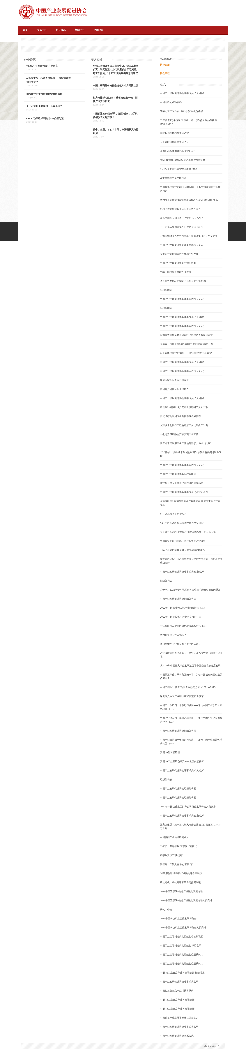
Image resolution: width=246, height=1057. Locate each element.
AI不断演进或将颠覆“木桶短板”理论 (178, 169)
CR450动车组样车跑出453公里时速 (45, 118)
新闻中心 (79, 29)
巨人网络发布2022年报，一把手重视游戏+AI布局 (186, 353)
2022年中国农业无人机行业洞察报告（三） (183, 607)
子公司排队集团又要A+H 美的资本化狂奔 (182, 226)
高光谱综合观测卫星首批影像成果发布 (180, 416)
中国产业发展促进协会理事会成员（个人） (183, 244)
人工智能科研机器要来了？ (174, 142)
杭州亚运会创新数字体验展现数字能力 (180, 208)
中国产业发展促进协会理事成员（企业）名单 (184, 492)
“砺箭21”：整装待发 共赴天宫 (42, 65)
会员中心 (42, 29)
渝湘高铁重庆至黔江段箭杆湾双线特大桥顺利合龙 (186, 335)
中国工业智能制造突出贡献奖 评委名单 (180, 945)
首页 (25, 29)
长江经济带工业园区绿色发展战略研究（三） (184, 625)
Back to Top (210, 1046)
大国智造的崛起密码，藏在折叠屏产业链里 (183, 540)
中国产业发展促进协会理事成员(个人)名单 (182, 93)
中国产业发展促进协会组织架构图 (178, 263)
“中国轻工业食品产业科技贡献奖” (177, 999)
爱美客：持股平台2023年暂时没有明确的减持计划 (186, 344)
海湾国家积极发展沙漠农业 (174, 380)
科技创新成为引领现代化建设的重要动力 (181, 483)
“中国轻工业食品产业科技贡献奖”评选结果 (182, 972)
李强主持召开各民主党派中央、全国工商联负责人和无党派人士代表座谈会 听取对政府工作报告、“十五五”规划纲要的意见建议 (115, 69)
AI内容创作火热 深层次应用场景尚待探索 (181, 522)
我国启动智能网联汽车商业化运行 (178, 151)
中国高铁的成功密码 (171, 102)
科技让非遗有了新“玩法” (173, 513)
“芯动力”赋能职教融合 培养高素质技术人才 (182, 160)
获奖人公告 (166, 909)
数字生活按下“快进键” (171, 855)
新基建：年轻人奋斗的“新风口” (176, 864)
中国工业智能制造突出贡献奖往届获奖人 (181, 954)
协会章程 (165, 73)
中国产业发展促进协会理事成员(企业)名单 (182, 571)
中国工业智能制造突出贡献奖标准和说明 (181, 936)
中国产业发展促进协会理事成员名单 (179, 981)
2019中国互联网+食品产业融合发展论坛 (181, 891)
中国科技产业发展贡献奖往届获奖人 (179, 1017)
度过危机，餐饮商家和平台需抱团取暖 (180, 882)
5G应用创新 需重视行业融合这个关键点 (181, 873)
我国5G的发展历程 (170, 752)
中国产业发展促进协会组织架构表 (178, 474)
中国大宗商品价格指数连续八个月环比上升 (115, 85)
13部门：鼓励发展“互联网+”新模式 (178, 846)
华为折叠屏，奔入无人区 (173, 634)
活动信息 (98, 29)
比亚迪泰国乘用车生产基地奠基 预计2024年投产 (186, 443)
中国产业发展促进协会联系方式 (177, 1035)
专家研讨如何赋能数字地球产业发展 (179, 254)
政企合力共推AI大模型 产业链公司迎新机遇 (183, 281)
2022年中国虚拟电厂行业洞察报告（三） (182, 616)
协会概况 (61, 29)
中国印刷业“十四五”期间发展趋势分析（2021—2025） (189, 687)
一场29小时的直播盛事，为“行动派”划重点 (182, 550)
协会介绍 (165, 64)
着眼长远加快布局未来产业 (174, 133)
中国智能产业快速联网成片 (174, 837)
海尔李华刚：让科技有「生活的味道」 (180, 643)
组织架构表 (166, 290)
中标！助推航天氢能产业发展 (175, 272)
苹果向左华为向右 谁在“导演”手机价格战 (181, 111)
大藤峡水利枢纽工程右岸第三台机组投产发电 (184, 425)
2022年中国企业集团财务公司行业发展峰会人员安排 (188, 806)
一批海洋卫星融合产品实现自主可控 (179, 434)
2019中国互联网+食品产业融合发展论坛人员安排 (186, 900)
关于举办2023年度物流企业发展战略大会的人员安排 (188, 531)
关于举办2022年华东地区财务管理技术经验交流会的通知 (190, 589)
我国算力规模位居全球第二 (174, 389)
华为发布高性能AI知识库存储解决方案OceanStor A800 (189, 199)
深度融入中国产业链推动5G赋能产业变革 (182, 696)
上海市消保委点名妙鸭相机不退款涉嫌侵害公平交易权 (188, 235)
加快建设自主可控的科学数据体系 (44, 94)
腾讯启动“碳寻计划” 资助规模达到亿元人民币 (184, 407)
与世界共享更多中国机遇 (173, 178)
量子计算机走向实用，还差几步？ (44, 106)
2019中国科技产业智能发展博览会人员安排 (183, 927)
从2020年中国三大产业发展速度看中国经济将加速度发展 (190, 665)
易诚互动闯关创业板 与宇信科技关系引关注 (183, 217)
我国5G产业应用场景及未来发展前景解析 (182, 761)
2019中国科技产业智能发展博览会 (178, 918)
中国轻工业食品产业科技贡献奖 (177, 990)
